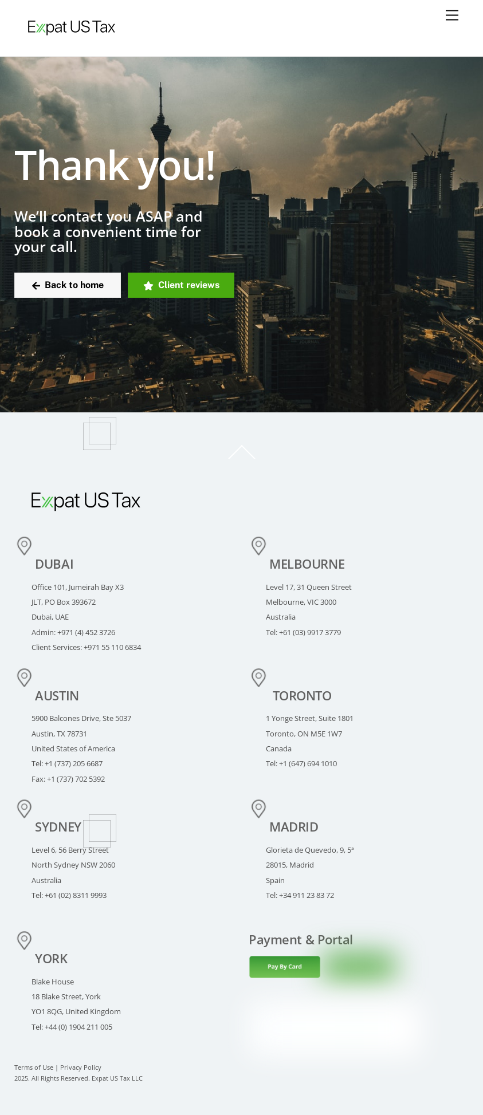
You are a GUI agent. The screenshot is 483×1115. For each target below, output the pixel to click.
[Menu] (452, 16)
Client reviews (181, 285)
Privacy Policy (80, 1067)
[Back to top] (241, 458)
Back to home (68, 285)
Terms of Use (33, 1067)
